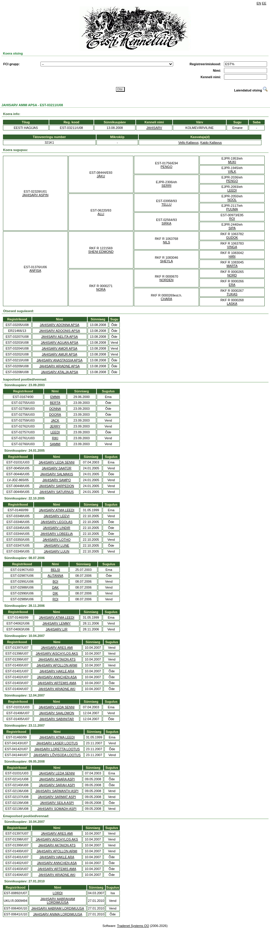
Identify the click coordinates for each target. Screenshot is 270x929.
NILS (166, 242)
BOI (55, 581)
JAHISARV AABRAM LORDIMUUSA (57, 908)
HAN (232, 256)
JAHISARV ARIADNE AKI (56, 689)
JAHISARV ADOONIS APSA (59, 330)
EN (259, 3)
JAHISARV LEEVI (57, 516)
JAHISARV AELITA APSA (59, 336)
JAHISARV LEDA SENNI (56, 462)
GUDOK (232, 237)
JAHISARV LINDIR (56, 528)
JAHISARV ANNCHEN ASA (57, 677)
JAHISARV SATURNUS (57, 492)
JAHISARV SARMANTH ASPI (56, 791)
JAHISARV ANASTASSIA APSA (60, 360)
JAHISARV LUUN (56, 551)
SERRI (166, 185)
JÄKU (101, 176)
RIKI (55, 438)
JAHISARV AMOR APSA (59, 348)
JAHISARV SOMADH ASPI (56, 808)
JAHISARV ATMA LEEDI (56, 510)
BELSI (55, 569)
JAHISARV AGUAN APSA (59, 342)
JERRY (55, 426)
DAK (55, 587)
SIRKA (166, 223)
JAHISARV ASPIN (35, 195)
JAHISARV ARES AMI (57, 647)
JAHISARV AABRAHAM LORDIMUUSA (57, 900)
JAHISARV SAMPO (56, 480)
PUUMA (232, 209)
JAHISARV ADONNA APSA (59, 325)
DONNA (55, 408)
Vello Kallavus (188, 142)
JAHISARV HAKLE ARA (57, 671)
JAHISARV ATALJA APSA (59, 372)
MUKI (232, 162)
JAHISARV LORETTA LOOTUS (57, 749)
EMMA (55, 397)
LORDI (58, 893)
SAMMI (55, 444)
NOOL (232, 199)
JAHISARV (154, 128)
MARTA (232, 266)
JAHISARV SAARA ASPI (57, 779)
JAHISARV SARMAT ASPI (57, 797)
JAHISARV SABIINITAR (56, 719)
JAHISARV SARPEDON (56, 486)
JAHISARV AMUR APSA (59, 354)
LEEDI (232, 190)
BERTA (55, 402)
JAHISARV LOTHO (56, 539)
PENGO (166, 166)
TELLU (166, 204)
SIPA (231, 228)
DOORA (55, 414)
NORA (101, 289)
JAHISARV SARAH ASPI (57, 785)
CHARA (166, 299)
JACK (55, 420)
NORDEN (166, 280)
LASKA (232, 303)
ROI (232, 218)
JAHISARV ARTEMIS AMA (56, 683)
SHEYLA (166, 261)
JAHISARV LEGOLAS (57, 522)
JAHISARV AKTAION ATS (57, 659)
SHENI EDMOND (101, 251)
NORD (232, 275)
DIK (55, 593)
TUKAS (232, 294)
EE (264, 3)
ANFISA (35, 270)
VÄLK (232, 171)
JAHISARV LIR (57, 629)
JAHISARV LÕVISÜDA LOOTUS (57, 755)
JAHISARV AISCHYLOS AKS (57, 653)
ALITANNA (55, 575)
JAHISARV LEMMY (56, 623)
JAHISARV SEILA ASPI (57, 803)
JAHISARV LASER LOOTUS (57, 743)
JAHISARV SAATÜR (56, 468)
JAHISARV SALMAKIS (56, 474)
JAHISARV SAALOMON (56, 713)
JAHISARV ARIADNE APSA (59, 366)
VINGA (232, 247)
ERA (232, 284)
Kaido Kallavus (211, 142)
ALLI (101, 214)
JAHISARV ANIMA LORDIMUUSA (57, 914)
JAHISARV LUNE (56, 545)
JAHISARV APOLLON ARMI (57, 665)
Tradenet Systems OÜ (133, 926)
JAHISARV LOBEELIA (56, 533)
